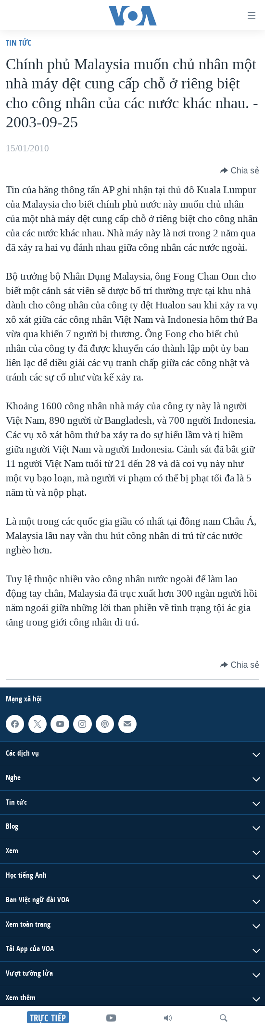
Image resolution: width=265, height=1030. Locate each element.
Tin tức (18, 42)
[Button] (239, 170)
